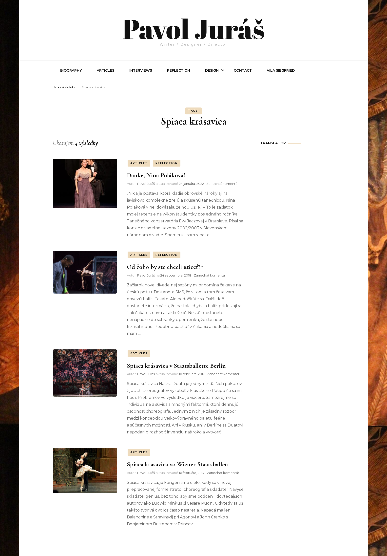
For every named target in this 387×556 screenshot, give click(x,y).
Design (212, 70)
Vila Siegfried (281, 70)
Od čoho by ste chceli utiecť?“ (165, 267)
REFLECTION (178, 70)
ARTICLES (139, 163)
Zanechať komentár (222, 184)
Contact (243, 70)
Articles (105, 70)
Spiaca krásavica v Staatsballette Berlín (176, 365)
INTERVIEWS (140, 70)
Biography (71, 70)
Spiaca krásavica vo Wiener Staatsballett (178, 464)
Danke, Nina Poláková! (156, 175)
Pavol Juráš (193, 28)
